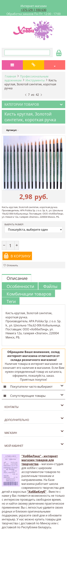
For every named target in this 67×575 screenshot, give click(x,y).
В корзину (17, 255)
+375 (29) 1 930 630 (33, 10)
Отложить (11, 265)
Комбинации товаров (29, 294)
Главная (10, 76)
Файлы (50, 286)
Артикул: (11, 130)
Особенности (20, 286)
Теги (11, 301)
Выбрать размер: (14, 224)
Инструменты (35, 80)
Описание (17, 278)
